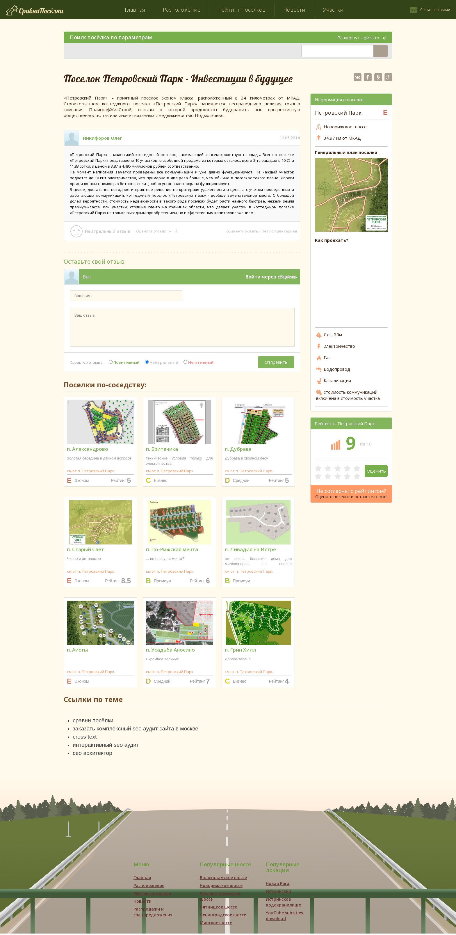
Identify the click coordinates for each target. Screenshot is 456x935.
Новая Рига (277, 885)
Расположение (181, 9)
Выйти (288, 277)
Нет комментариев (279, 231)
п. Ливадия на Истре (250, 549)
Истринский (278, 892)
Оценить (376, 471)
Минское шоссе (216, 924)
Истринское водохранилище (283, 903)
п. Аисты (77, 649)
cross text (85, 737)
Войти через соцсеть (271, 277)
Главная (135, 9)
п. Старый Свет (85, 549)
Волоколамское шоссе (223, 879)
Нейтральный (161, 362)
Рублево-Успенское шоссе (220, 897)
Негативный (198, 362)
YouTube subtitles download (284, 917)
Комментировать (242, 231)
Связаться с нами (435, 9)
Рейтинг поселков (242, 9)
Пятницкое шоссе (218, 908)
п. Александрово (87, 449)
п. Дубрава (238, 449)
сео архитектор (93, 754)
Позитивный (124, 362)
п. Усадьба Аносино (170, 649)
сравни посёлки (94, 720)
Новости (294, 9)
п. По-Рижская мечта (172, 549)
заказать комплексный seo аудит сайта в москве (138, 729)
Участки (333, 9)
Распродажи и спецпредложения (152, 913)
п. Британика (162, 449)
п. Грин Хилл (240, 649)
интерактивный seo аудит (107, 746)
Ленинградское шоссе (223, 916)
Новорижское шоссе (221, 887)
